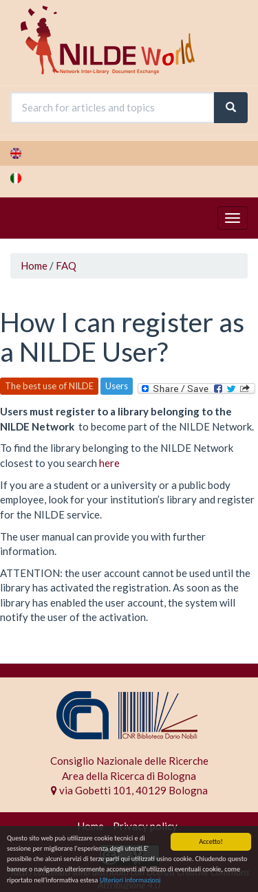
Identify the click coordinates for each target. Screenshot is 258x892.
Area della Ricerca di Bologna (129, 776)
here (109, 463)
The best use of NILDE (49, 385)
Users (116, 385)
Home (34, 265)
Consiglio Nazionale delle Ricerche (129, 760)
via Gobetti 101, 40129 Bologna (129, 790)
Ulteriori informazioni (130, 880)
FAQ (66, 265)
